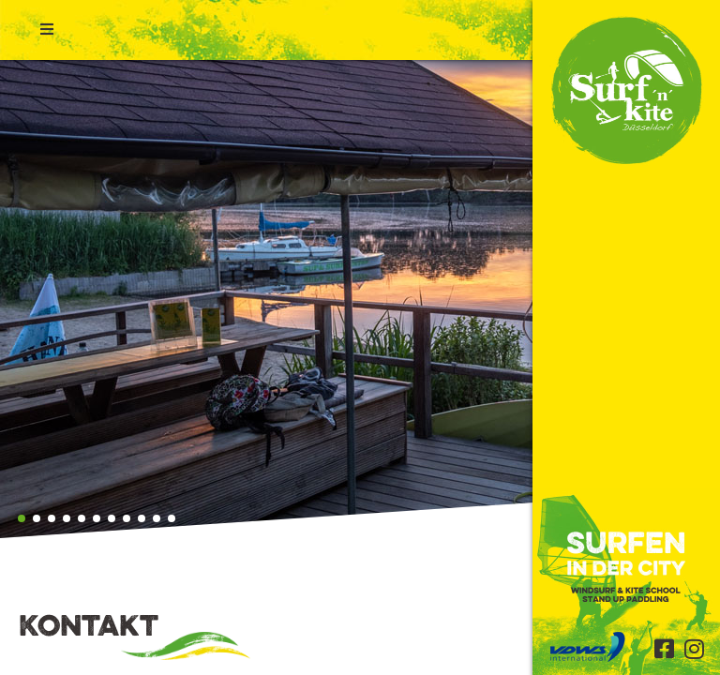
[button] (21, 518)
